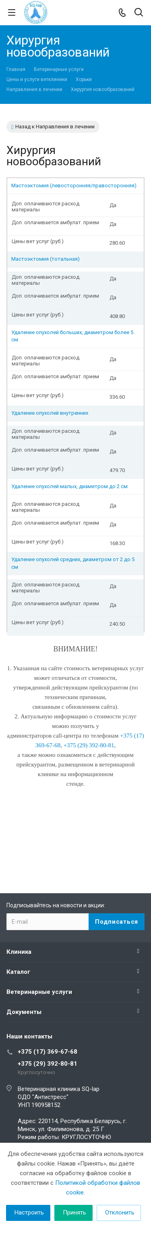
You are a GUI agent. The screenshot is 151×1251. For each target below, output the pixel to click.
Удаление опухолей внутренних (49, 413)
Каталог (18, 971)
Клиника (18, 951)
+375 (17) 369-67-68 (47, 1051)
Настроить (29, 1212)
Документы (23, 1012)
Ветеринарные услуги (39, 992)
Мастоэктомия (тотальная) (45, 259)
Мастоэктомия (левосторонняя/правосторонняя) (74, 185)
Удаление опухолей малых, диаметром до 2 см (69, 486)
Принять (74, 1212)
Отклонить (119, 1212)
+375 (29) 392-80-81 (47, 1063)
